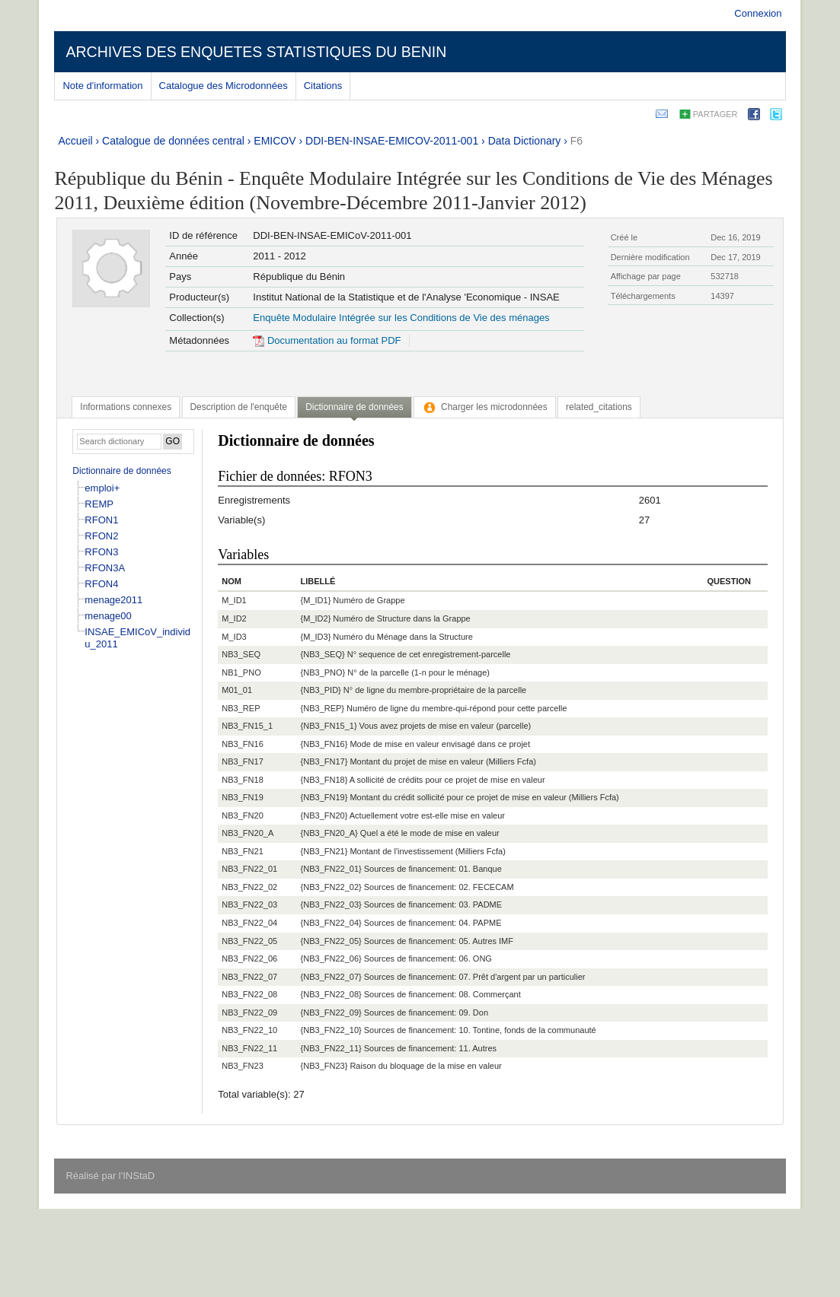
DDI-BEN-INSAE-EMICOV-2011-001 (391, 141)
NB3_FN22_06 (249, 958)
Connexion (757, 13)
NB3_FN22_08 (249, 994)
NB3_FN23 (242, 1065)
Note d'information (102, 85)
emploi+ (102, 488)
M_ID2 (234, 618)
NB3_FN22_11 (249, 1048)
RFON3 (101, 552)
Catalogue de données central (173, 141)
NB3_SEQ (241, 654)
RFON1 (101, 520)
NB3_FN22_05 (249, 941)
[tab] (126, 407)
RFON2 (101, 536)
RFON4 (101, 584)
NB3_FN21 (242, 851)
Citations (323, 85)
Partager (715, 114)
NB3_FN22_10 (249, 1030)
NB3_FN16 (242, 744)
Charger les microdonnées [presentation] (485, 407)
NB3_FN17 (242, 761)
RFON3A (105, 568)
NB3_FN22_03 (249, 904)
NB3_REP (241, 708)
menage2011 (113, 600)
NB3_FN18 (242, 779)
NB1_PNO (241, 672)
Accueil (75, 141)
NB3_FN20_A (247, 833)
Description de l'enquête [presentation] (238, 407)
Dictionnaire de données (121, 471)
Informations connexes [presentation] (125, 407)
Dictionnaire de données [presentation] (354, 407)
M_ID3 (234, 636)
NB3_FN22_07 (249, 976)
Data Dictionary (524, 141)
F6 (576, 141)
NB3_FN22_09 (249, 1012)
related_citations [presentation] (599, 407)
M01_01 (237, 690)
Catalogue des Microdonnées (223, 85)
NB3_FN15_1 (247, 725)
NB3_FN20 (242, 815)
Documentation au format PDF (327, 340)
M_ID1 (234, 600)
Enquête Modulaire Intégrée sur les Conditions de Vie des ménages (401, 317)
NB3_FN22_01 (249, 868)
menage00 (108, 615)
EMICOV (274, 141)
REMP (99, 504)
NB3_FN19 (242, 797)
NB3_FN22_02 (249, 887)
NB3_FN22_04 (249, 922)
